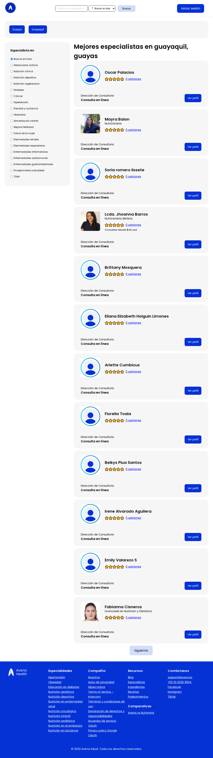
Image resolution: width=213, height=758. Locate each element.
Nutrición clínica (23, 71)
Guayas (17, 29)
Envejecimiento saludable (29, 170)
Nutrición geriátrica (61, 692)
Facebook (174, 687)
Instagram (175, 692)
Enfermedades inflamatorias (31, 151)
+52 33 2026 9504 (180, 682)
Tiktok (172, 697)
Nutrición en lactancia (63, 730)
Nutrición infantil (59, 716)
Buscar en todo (23, 59)
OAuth (92, 726)
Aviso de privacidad (101, 682)
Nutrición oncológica (62, 711)
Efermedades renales (26, 139)
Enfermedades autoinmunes (31, 158)
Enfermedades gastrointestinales (33, 164)
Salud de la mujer (24, 133)
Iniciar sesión (190, 8)
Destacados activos (26, 65)
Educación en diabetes (63, 687)
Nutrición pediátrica (61, 721)
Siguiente (141, 650)
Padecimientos (138, 697)
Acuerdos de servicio (102, 721)
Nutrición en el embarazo (65, 726)
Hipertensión (21, 102)
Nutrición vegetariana (26, 83)
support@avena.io (180, 677)
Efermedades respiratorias (29, 145)
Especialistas (136, 682)
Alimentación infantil (26, 120)
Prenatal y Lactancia (26, 108)
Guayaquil (38, 29)
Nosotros (94, 677)
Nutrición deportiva (25, 77)
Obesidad (20, 114)
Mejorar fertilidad (24, 127)
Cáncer (18, 96)
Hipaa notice (96, 687)
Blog (131, 677)
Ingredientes (136, 687)
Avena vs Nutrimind (141, 713)
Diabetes (19, 90)
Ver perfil (193, 98)
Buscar (126, 8)
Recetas (133, 692)
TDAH (17, 176)
